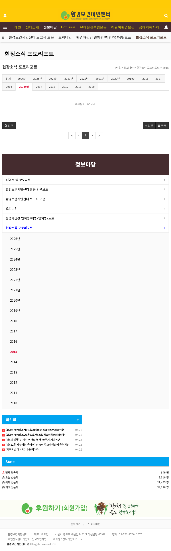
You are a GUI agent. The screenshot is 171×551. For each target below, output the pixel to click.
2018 (145, 78)
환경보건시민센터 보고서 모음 (31, 37)
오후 (53, 544)
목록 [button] (162, 125)
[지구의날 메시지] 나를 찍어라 (20, 449)
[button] (9, 125)
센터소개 (32, 27)
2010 (91, 86)
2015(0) (24, 86)
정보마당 (50, 27)
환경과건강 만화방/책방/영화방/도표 (103, 37)
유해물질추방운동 (93, 27)
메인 (17, 27)
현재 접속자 (11, 472)
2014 (39, 86)
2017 (158, 78)
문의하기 (76, 524)
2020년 (115, 78)
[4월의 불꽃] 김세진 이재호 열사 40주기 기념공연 (31, 439)
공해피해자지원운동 (154, 27)
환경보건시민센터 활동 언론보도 (27, 189)
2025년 (37, 78)
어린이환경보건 (122, 27)
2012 (65, 86)
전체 (8, 78)
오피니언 (65, 37)
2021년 (100, 78)
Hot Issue (68, 27)
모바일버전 (94, 524)
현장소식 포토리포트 (151, 37)
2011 (78, 86)
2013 (52, 86)
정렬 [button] (149, 125)
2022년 (84, 78)
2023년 (68, 78)
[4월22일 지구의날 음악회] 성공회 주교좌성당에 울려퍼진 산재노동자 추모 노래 (47, 444)
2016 (9, 86)
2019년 (131, 78)
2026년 (22, 78)
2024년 (53, 78)
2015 (13, 351)
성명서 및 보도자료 (18, 179)
